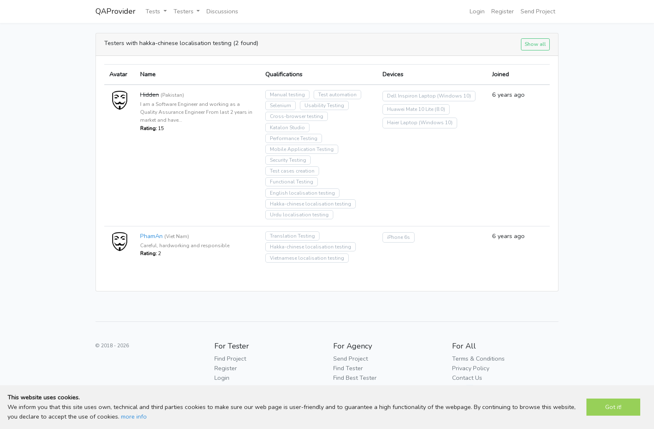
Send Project (538, 11)
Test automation (337, 94)
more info (134, 416)
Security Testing (288, 160)
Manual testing (287, 94)
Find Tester (348, 368)
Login (477, 11)
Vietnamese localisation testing (307, 258)
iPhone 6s (398, 237)
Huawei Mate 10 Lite (410, 109)
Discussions (222, 11)
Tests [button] (154, 11)
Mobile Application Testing (302, 149)
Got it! (613, 407)
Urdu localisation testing (299, 214)
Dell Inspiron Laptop (411, 96)
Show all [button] (535, 44)
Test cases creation (292, 171)
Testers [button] (184, 11)
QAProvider (116, 11)
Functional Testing (291, 181)
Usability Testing (324, 105)
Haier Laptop (402, 122)
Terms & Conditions (478, 358)
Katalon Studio (287, 127)
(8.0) (440, 109)
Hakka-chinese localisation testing (310, 204)
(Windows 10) (454, 96)
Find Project (230, 358)
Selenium (280, 105)
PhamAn (151, 236)
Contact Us (467, 378)
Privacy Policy (470, 368)
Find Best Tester (355, 378)
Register (502, 11)
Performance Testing (293, 138)
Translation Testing (292, 236)
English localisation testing (302, 193)
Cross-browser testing (296, 116)
